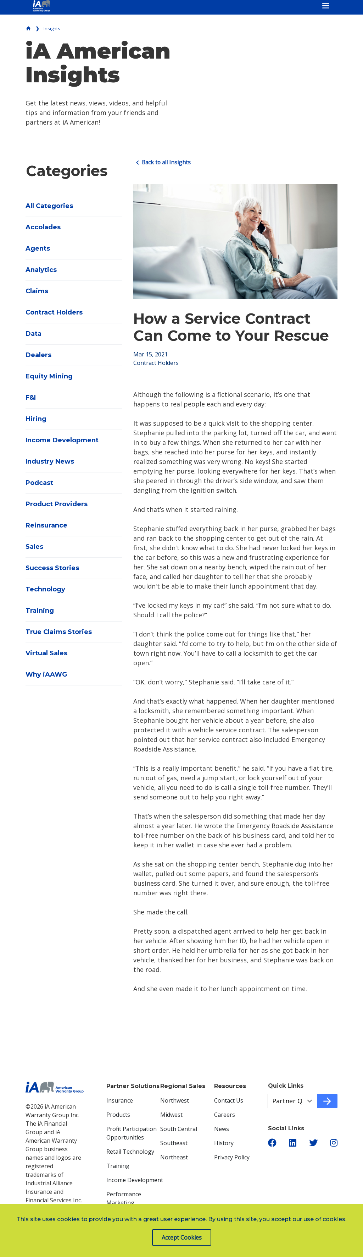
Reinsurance (46, 525)
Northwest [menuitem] (174, 1100)
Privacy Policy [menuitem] (232, 1157)
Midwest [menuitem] (171, 1114)
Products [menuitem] (118, 1114)
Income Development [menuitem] (134, 1180)
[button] (272, 1142)
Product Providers (57, 504)
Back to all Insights (162, 162)
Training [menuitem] (117, 1165)
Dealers (38, 355)
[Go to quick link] (327, 1100)
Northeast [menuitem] (174, 1157)
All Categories (49, 206)
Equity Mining (49, 376)
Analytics (41, 270)
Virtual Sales (46, 653)
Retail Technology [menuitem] (130, 1151)
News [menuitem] (221, 1128)
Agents (38, 248)
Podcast (39, 483)
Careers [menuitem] (224, 1114)
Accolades (43, 227)
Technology (45, 589)
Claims (37, 291)
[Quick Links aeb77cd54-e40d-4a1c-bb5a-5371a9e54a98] (292, 1100)
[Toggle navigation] (326, 5)
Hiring (36, 419)
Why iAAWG (46, 674)
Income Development (62, 440)
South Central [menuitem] (178, 1128)
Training (40, 610)
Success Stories (52, 568)
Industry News (50, 461)
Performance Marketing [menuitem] (123, 1198)
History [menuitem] (224, 1143)
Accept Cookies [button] (182, 1237)
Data (33, 334)
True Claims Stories (59, 632)
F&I (31, 397)
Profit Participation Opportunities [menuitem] (131, 1133)
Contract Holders (54, 312)
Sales (34, 547)
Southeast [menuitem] (174, 1143)
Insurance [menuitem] (119, 1100)
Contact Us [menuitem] (228, 1100)
